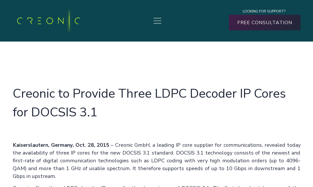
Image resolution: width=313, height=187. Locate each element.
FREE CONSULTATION (264, 22)
